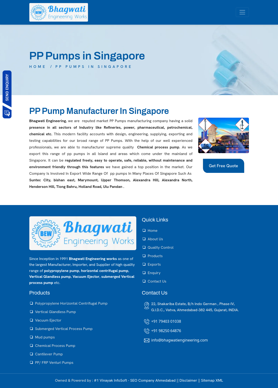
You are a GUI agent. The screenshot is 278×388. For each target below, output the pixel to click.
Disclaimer (188, 380)
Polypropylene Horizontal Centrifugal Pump (71, 303)
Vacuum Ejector (48, 320)
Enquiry (154, 272)
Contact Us (157, 281)
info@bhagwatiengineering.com (179, 340)
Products (155, 255)
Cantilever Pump (49, 354)
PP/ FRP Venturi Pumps (54, 362)
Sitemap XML (212, 380)
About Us (155, 239)
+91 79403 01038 (166, 321)
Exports (154, 264)
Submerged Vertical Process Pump (64, 328)
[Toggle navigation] (242, 12)
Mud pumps (45, 337)
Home (38, 66)
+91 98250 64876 (166, 330)
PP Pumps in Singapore (94, 66)
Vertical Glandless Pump (55, 311)
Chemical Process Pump (55, 345)
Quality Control (161, 247)
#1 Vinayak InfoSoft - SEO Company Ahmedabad (134, 380)
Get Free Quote (223, 165)
